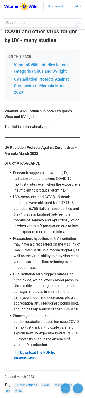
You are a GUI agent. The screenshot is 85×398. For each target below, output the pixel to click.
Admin (78, 6)
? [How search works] (77, 23)
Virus (18, 390)
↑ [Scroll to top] (65, 388)
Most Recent (55, 6)
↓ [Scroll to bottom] (78, 388)
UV (8, 390)
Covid (46, 385)
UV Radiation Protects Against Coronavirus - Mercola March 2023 (41, 85)
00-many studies (26, 385)
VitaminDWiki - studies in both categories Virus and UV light (41, 68)
